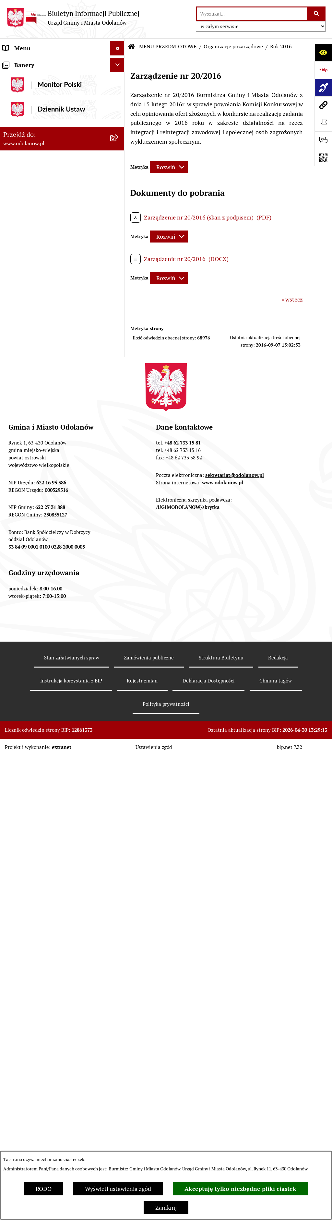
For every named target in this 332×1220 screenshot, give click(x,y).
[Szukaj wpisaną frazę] (317, 13)
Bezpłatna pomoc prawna (35, 970)
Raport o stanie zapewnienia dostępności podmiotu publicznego (55, 890)
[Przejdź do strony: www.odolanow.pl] (323, 105)
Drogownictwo (22, 985)
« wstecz (292, 299)
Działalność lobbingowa (33, 77)
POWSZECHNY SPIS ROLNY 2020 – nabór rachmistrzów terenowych (48, 1004)
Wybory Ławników (26, 1046)
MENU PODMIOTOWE (31, 62)
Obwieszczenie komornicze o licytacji (51, 956)
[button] (119, 63)
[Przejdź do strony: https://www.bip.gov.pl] (323, 70)
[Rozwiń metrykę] (169, 167)
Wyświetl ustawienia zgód (118, 1188)
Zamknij (166, 1207)
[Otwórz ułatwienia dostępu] (323, 52)
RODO (44, 1188)
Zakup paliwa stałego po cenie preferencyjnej (41, 914)
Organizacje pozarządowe (233, 46)
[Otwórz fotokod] (323, 157)
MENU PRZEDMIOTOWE (34, 92)
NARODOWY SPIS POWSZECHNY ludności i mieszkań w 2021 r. (46, 1027)
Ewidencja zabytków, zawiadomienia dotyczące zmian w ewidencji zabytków (53, 937)
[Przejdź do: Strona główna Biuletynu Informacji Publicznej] (131, 46)
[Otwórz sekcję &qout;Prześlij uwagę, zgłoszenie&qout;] (323, 140)
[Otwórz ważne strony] (323, 122)
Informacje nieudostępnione (39, 871)
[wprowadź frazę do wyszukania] (252, 13)
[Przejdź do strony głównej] (72, 17)
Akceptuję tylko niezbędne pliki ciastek (240, 1188)
